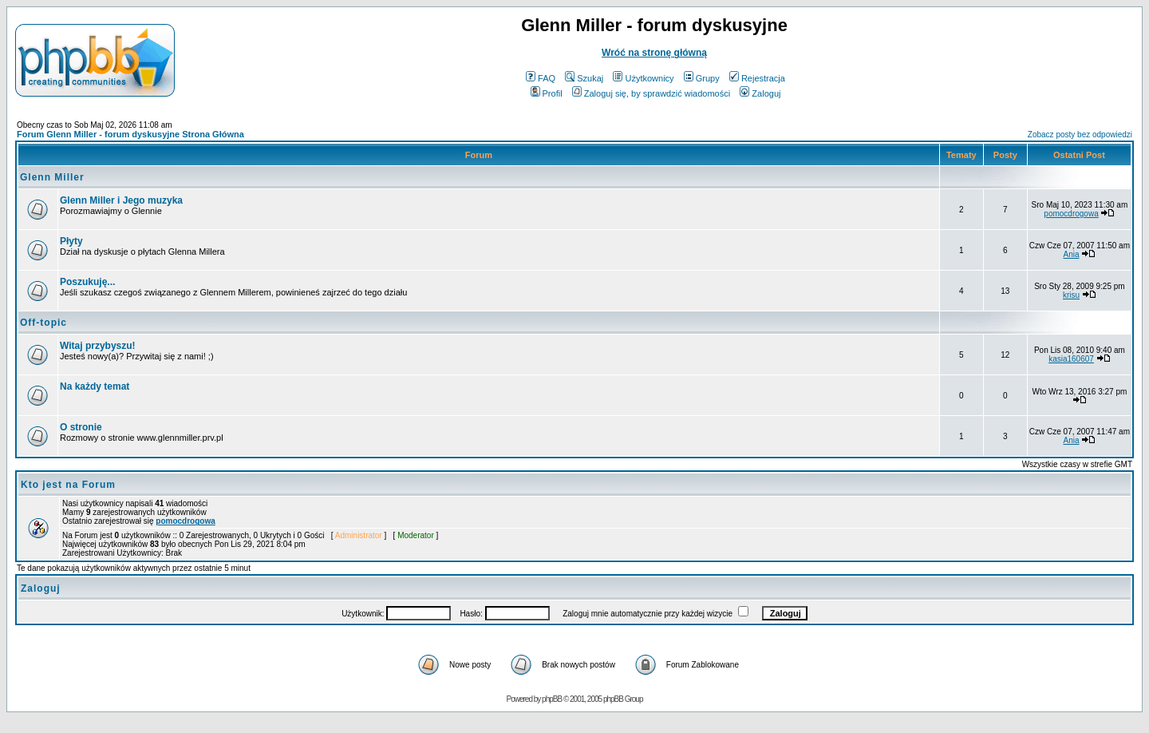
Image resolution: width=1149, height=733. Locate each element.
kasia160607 (1071, 359)
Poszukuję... (87, 281)
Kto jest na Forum (68, 484)
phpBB (552, 699)
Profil (547, 93)
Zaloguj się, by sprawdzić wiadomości (651, 93)
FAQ (540, 78)
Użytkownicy (643, 78)
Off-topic (43, 322)
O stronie (81, 427)
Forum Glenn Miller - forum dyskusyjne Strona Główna (130, 134)
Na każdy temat (94, 386)
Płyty (71, 241)
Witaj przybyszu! (98, 345)
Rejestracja (757, 78)
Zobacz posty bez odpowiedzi (1080, 134)
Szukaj (584, 78)
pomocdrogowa (1071, 213)
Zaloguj (760, 93)
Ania (1072, 254)
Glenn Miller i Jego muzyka (121, 200)
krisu (1071, 295)
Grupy (702, 78)
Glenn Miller (52, 177)
